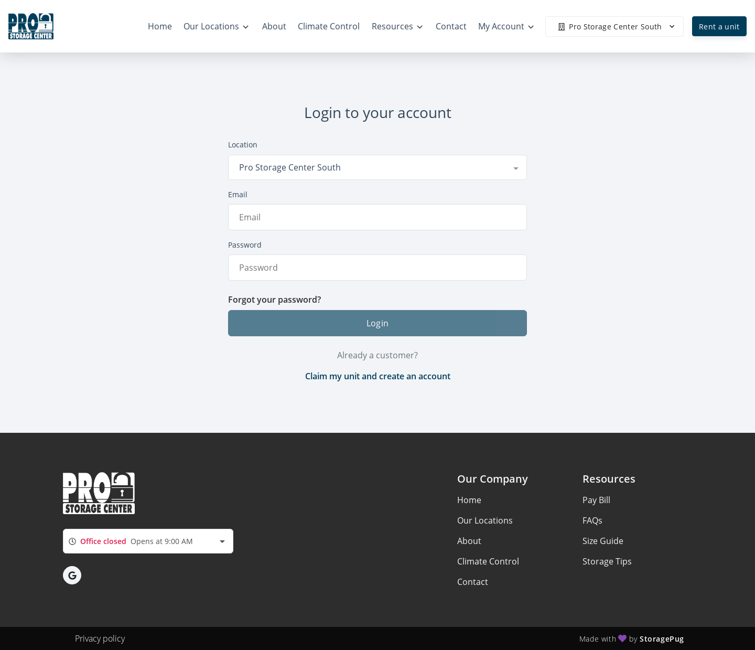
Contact (472, 582)
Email (237, 194)
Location (242, 145)
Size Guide (603, 541)
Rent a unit (719, 26)
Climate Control (488, 561)
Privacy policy (100, 638)
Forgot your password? (274, 299)
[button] (72, 575)
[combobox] (377, 167)
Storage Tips (607, 561)
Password (245, 245)
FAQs (592, 520)
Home (469, 500)
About (469, 541)
